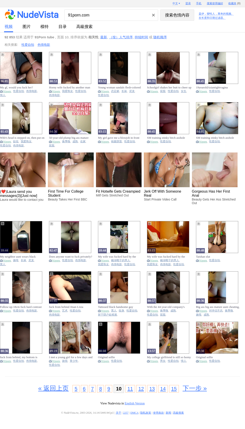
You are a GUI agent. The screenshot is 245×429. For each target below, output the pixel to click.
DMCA (134, 412)
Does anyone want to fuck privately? (70, 256)
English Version (135, 403)
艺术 (65, 310)
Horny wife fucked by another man (69, 87)
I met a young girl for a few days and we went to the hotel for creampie (70, 357)
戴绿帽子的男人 (120, 260)
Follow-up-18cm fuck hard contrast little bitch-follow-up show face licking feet (21, 307)
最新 (103, 37)
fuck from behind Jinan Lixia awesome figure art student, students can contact (70, 307)
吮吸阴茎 (116, 141)
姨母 (16, 260)
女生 (183, 91)
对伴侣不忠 (216, 310)
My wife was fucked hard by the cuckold (117, 256)
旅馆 (65, 361)
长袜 (124, 91)
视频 (9, 26)
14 (163, 389)
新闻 (168, 412)
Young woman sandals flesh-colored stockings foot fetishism (119, 87)
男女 (163, 361)
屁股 (163, 91)
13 (152, 389)
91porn (7, 91)
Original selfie (106, 357)
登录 (188, 3)
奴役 (16, 141)
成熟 (75, 141)
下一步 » (195, 388)
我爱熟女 (67, 91)
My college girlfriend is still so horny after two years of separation (169, 357)
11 (130, 389)
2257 (125, 412)
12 (141, 389)
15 (174, 389)
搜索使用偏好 (215, 3)
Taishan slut (203, 256)
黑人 (2, 264)
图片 (27, 26)
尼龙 (132, 91)
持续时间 (141, 37)
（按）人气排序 (121, 37)
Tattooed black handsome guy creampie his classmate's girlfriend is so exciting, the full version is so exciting (119, 307)
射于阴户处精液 (107, 314)
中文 (175, 3)
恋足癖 (115, 91)
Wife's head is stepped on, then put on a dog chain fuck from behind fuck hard (22, 138)
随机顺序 (160, 37)
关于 (118, 412)
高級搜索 (84, 26)
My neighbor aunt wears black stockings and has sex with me (18, 256)
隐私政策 (145, 412)
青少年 (74, 361)
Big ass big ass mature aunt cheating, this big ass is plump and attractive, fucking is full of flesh (217, 307)
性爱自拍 (27, 44)
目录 (62, 26)
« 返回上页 (53, 388)
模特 (44, 26)
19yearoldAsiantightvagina (212, 87)
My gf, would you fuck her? (16, 87)
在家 (83, 141)
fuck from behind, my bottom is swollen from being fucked (18, 357)
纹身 (121, 310)
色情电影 (43, 44)
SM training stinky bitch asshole (166, 137)
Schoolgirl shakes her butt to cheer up (169, 87)
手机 (198, 3)
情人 (2, 95)
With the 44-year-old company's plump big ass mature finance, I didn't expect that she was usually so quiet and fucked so (169, 307)
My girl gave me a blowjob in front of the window (118, 138)
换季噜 (66, 141)
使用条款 (158, 412)
